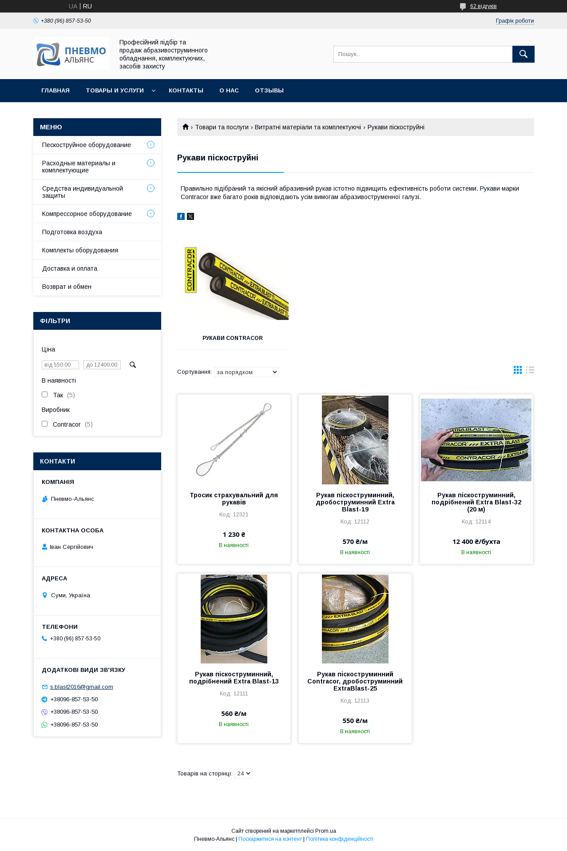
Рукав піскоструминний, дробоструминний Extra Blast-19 (355, 502)
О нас (229, 90)
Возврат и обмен (66, 286)
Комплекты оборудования (80, 250)
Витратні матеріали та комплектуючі (308, 127)
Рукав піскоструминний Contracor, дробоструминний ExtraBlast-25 (355, 681)
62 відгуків (483, 6)
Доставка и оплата (69, 268)
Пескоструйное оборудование (86, 144)
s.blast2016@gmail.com (81, 686)
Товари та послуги (222, 127)
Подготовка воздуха (72, 232)
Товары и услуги (115, 90)
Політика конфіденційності (339, 839)
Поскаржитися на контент (270, 839)
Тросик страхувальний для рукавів (234, 498)
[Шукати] (523, 54)
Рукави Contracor (232, 338)
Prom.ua (325, 831)
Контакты (186, 90)
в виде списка (530, 372)
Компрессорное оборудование (87, 213)
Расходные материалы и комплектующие (78, 167)
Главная (55, 90)
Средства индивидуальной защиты (82, 192)
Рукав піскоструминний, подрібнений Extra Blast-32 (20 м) (476, 502)
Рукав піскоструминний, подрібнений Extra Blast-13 (234, 678)
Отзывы (269, 90)
